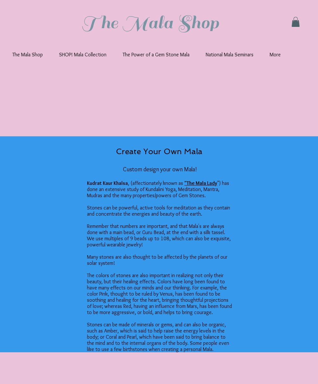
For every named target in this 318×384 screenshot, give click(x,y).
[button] (295, 22)
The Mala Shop (150, 22)
